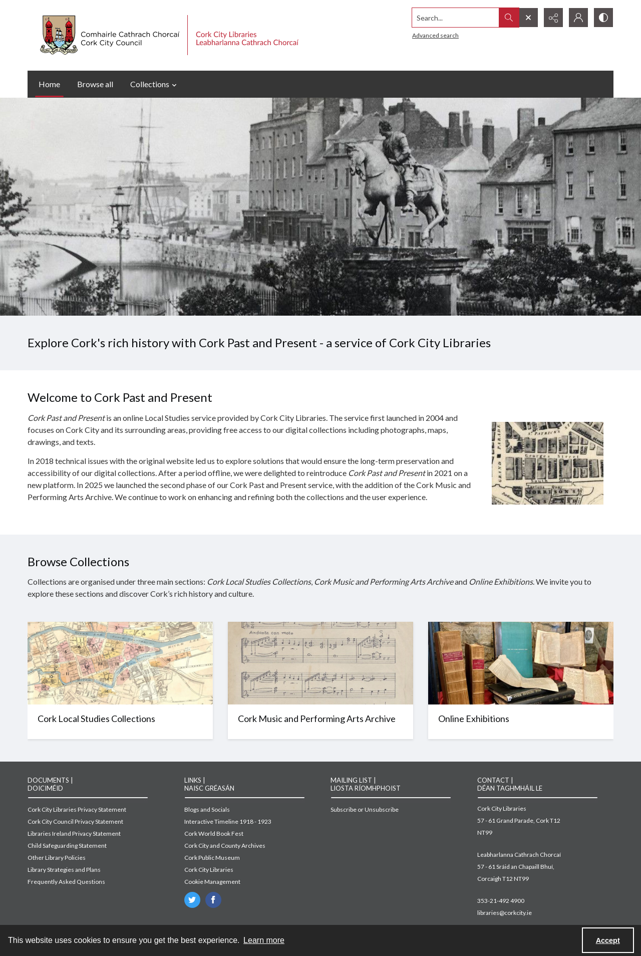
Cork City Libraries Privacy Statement (77, 809)
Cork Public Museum (212, 857)
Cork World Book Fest (213, 833)
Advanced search (435, 35)
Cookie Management (212, 881)
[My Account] (578, 17)
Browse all (95, 84)
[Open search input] (528, 17)
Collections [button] (154, 84)
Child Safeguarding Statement (67, 845)
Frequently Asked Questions (66, 881)
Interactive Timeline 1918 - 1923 (227, 821)
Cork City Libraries (208, 869)
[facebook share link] (213, 900)
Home (49, 84)
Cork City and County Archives (224, 845)
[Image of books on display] (520, 721)
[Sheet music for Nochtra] (320, 721)
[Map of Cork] (120, 721)
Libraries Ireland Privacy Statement (74, 833)
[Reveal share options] (553, 17)
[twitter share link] (192, 900)
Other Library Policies (57, 857)
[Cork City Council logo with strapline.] (168, 35)
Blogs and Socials (207, 809)
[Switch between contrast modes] (603, 17)
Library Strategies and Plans (64, 869)
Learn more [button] (263, 940)
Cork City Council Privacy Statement (75, 821)
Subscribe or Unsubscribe (365, 809)
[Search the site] (456, 17)
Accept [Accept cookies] (608, 940)
